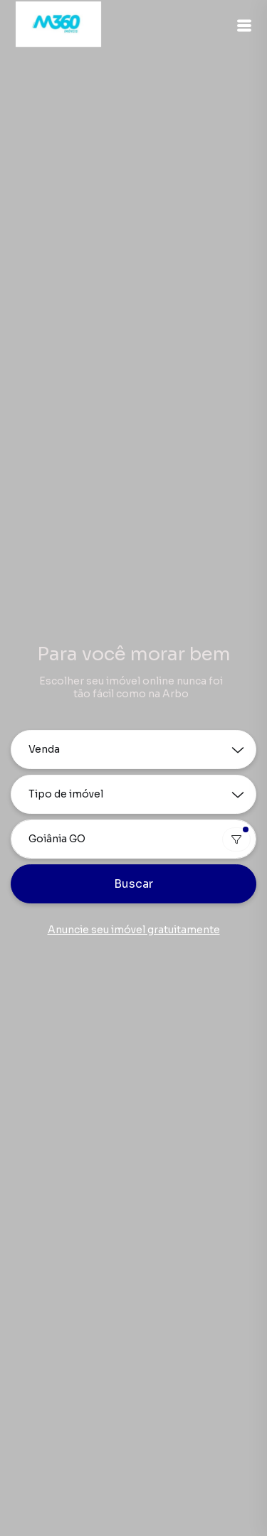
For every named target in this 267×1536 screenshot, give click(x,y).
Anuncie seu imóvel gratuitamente (134, 929)
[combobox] (133, 839)
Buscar (133, 883)
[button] (244, 25)
